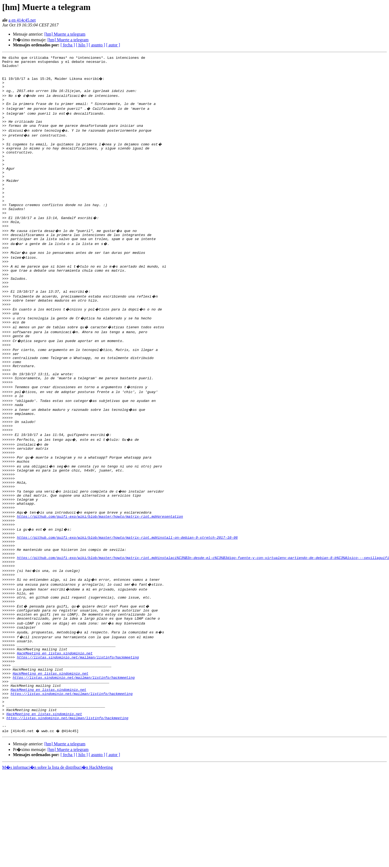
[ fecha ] (67, 45)
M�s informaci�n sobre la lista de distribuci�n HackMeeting (57, 862)
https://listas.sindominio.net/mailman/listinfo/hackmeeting (78, 738)
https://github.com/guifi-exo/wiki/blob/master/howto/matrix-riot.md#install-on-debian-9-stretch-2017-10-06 (127, 602)
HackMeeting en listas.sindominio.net (55, 733)
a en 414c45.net (22, 20)
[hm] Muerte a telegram (64, 34)
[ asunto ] (97, 45)
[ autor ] (113, 45)
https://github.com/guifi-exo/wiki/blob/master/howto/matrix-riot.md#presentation (100, 577)
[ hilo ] (82, 45)
